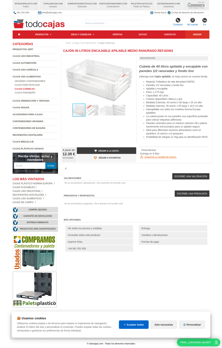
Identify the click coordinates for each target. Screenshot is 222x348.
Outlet (143, 34)
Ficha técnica (149, 150)
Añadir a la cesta (106, 150)
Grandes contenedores (30, 81)
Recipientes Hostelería (28, 135)
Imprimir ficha (75, 241)
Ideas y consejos (81, 34)
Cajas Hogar (21, 107)
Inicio (68, 43)
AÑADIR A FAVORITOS (107, 157)
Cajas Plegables (24, 187)
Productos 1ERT (23, 49)
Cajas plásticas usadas (28, 148)
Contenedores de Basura (29, 128)
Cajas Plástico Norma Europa (33, 183)
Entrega (145, 228)
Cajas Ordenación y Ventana (31, 100)
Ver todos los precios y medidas (85, 228)
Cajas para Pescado (27, 85)
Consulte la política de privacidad (26, 171)
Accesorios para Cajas (28, 114)
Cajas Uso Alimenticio (27, 76)
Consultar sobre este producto (84, 235)
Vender (197, 34)
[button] (130, 58)
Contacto (178, 22)
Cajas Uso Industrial (26, 56)
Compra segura (37, 209)
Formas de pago (150, 241)
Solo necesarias (164, 324)
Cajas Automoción (24, 63)
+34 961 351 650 (77, 248)
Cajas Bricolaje (23, 141)
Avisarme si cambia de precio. (158, 157)
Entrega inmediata (38, 222)
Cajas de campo (23, 202)
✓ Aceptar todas (134, 324)
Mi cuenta (192, 22)
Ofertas (117, 34)
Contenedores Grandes (28, 121)
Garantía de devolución (37, 216)
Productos (41, 34)
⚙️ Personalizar (192, 324)
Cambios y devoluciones (154, 235)
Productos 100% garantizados (38, 229)
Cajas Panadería (25, 92)
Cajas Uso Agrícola (25, 69)
